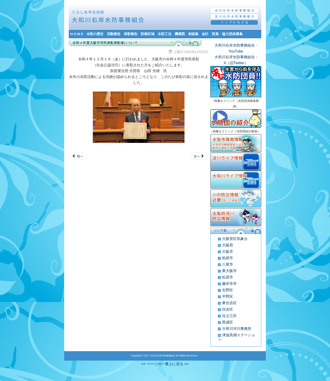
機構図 (180, 34)
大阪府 (227, 245)
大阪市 (227, 251)
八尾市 (227, 264)
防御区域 (147, 34)
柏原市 (227, 258)
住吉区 (227, 309)
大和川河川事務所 (236, 329)
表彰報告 (131, 34)
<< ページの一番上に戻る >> (165, 364)
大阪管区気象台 (235, 239)
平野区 (227, 296)
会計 (205, 34)
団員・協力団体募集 (227, 34)
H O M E (76, 34)
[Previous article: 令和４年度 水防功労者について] (78, 156)
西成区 (227, 322)
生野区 (227, 290)
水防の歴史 (95, 34)
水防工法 (164, 34)
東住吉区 (229, 303)
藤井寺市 (229, 284)
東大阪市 (229, 271)
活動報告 (114, 34)
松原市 (227, 277)
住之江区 (229, 316)
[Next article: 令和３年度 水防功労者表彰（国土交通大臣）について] (199, 156)
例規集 (193, 34)
